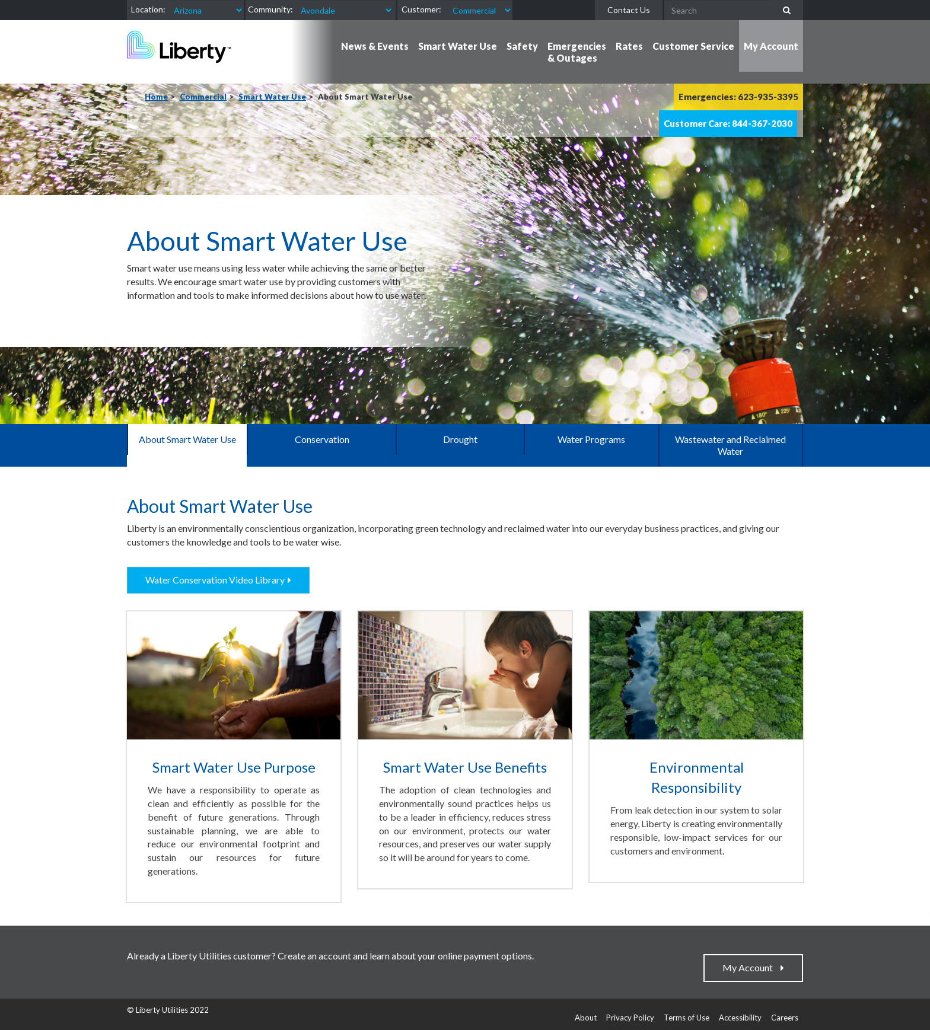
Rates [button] (629, 46)
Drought (460, 439)
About (586, 1017)
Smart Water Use (272, 96)
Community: (270, 9)
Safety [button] (522, 46)
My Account (750, 967)
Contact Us (628, 10)
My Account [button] (771, 46)
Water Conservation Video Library (215, 579)
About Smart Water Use (187, 439)
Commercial (203, 96)
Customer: (421, 9)
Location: (148, 9)
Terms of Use (686, 1017)
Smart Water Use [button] (457, 46)
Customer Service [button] (693, 46)
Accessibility (740, 1017)
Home (156, 96)
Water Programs (591, 439)
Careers (784, 1017)
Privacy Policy (630, 1017)
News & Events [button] (375, 46)
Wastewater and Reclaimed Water (730, 445)
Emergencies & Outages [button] (576, 51)
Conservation (322, 439)
